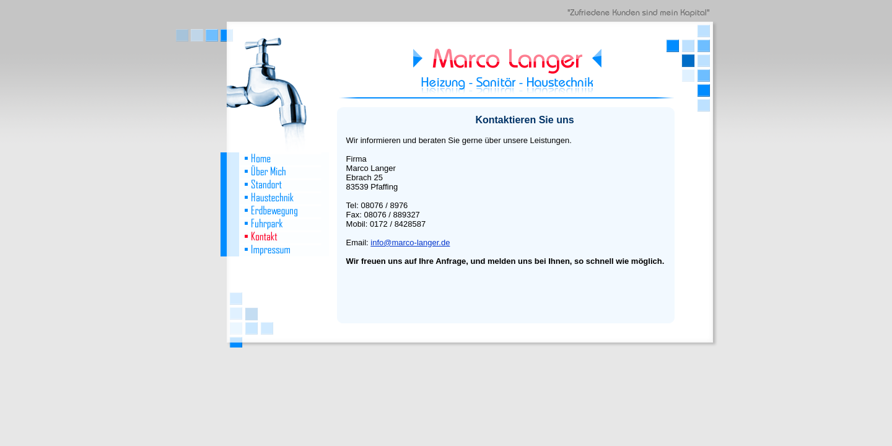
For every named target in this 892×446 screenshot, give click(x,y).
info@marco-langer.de (410, 242)
